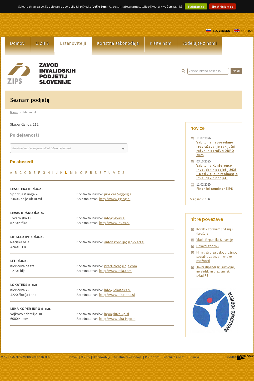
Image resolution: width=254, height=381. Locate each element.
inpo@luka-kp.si (116, 313)
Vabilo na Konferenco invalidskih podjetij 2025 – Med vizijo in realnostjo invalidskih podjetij (217, 171)
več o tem (100, 6)
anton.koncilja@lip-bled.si (124, 242)
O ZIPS (42, 43)
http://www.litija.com (115, 270)
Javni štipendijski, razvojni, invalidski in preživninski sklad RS (215, 271)
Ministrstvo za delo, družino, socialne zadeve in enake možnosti (216, 256)
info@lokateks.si (117, 290)
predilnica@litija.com (120, 266)
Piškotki (194, 357)
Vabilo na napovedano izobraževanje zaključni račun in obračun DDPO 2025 (215, 148)
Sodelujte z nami (199, 43)
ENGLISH (243, 31)
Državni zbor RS (207, 246)
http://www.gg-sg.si (114, 198)
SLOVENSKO (218, 31)
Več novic (198, 199)
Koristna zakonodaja (118, 43)
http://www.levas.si (114, 222)
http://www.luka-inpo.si (117, 318)
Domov (17, 43)
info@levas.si (114, 218)
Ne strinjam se (222, 6)
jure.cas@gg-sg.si (118, 194)
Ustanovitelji (73, 43)
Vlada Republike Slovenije (214, 239)
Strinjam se (196, 6)
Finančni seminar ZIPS (214, 188)
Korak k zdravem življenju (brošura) (214, 231)
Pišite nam (161, 43)
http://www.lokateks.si (117, 294)
